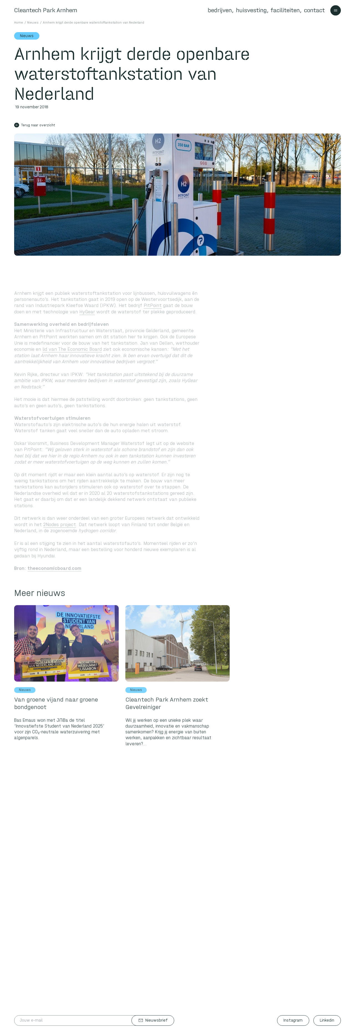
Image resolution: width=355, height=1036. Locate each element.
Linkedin (327, 1020)
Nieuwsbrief (153, 1020)
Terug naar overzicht (34, 124)
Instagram (293, 1020)
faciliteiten (285, 10)
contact (314, 10)
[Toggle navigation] (335, 10)
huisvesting (251, 10)
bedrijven (220, 10)
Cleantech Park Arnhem (45, 10)
